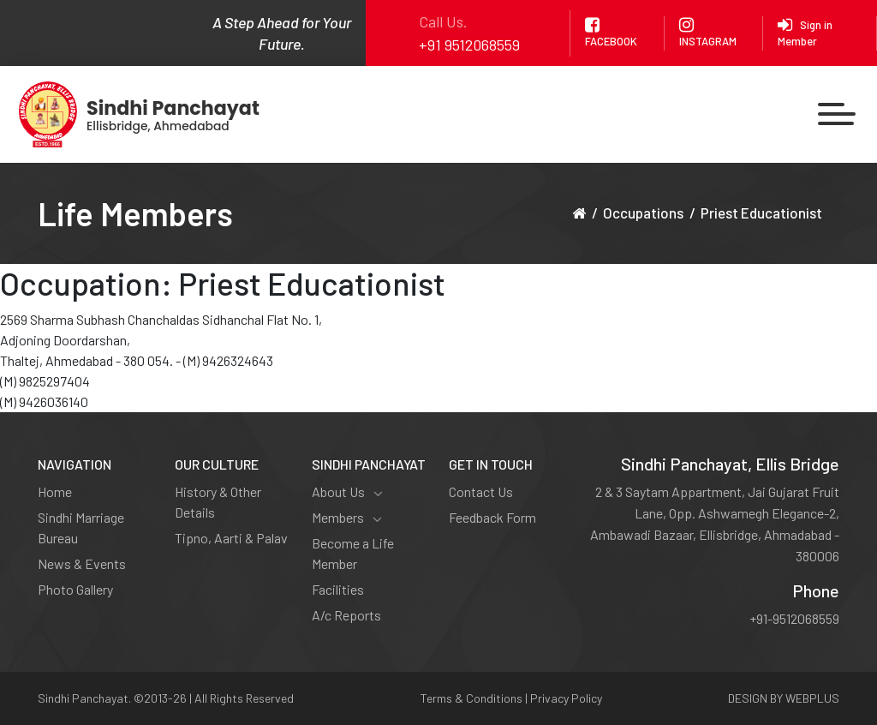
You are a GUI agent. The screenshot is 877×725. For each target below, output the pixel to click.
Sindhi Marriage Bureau (81, 527)
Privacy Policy (566, 698)
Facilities (338, 589)
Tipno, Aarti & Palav (231, 538)
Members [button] (347, 517)
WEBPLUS (812, 698)
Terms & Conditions (471, 698)
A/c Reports (346, 615)
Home (55, 491)
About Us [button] (347, 491)
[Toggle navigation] (837, 114)
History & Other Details (218, 501)
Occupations (643, 212)
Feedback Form (492, 517)
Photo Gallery (75, 589)
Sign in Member (805, 32)
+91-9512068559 (794, 618)
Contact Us (481, 491)
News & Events (82, 563)
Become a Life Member (353, 553)
